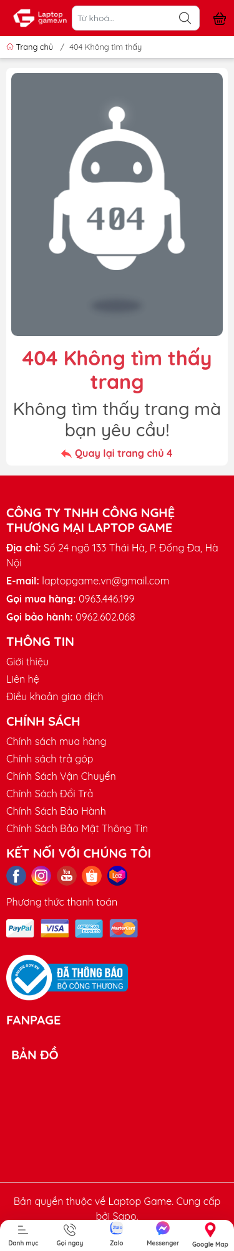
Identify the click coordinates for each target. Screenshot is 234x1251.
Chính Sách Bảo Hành (56, 811)
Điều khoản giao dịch (55, 696)
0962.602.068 (105, 617)
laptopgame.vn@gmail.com (105, 580)
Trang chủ (31, 47)
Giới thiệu (27, 661)
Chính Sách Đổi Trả (49, 793)
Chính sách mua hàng (56, 741)
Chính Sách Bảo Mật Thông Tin (77, 828)
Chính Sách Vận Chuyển (61, 776)
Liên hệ (22, 679)
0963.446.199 (106, 599)
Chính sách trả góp (50, 758)
